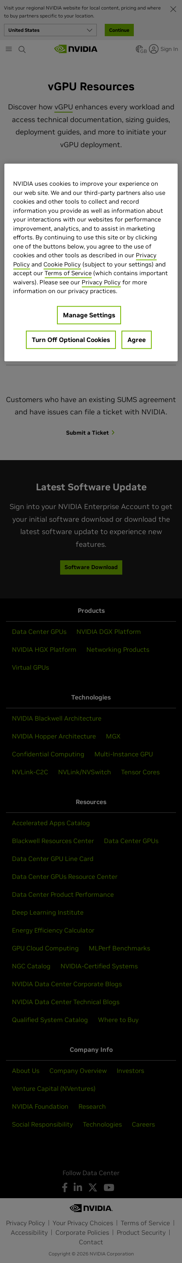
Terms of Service (68, 273)
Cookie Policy (62, 264)
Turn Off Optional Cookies (71, 340)
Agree (136, 340)
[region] (90, 262)
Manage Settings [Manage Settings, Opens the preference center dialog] (89, 315)
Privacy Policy (101, 282)
